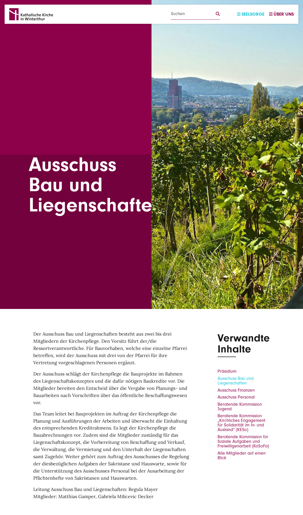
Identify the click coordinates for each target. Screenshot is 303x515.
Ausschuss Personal (236, 397)
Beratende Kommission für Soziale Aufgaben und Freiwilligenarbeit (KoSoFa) (243, 441)
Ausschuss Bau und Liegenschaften (236, 381)
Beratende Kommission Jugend (240, 407)
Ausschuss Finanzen (236, 390)
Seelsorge (250, 14)
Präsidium (227, 371)
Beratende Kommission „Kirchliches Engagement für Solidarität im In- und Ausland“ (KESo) (241, 422)
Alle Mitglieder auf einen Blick (242, 455)
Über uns (281, 14)
